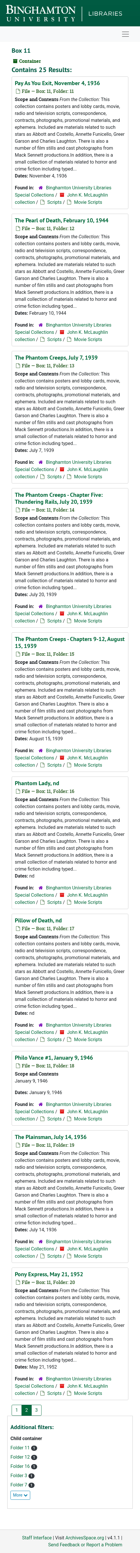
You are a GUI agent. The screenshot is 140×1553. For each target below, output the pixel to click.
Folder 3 (19, 1475)
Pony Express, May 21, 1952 (49, 1274)
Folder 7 (19, 1485)
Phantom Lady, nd (37, 783)
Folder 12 (20, 1457)
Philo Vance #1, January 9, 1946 (54, 1057)
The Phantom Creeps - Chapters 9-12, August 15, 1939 (70, 642)
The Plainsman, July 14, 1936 (51, 1137)
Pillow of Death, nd (38, 920)
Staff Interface (37, 1538)
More (20, 1495)
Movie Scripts (88, 202)
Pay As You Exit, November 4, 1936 (57, 83)
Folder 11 (20, 1448)
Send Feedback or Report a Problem (85, 1544)
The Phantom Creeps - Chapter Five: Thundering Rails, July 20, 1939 (59, 498)
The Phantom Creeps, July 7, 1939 (56, 357)
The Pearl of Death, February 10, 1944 (61, 220)
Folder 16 (20, 1466)
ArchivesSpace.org (84, 1538)
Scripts (54, 202)
